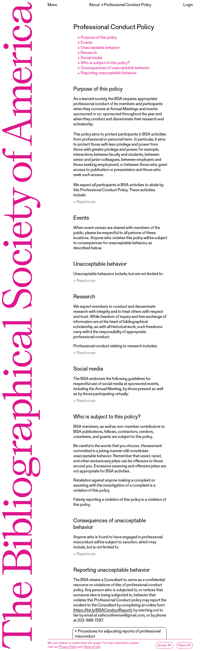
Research (89, 52)
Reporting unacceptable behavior (109, 72)
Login (188, 4)
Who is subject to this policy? (105, 62)
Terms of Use (91, 646)
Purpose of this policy (99, 37)
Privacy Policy (68, 646)
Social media (91, 57)
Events (87, 42)
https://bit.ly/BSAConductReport (102, 609)
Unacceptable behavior (100, 47)
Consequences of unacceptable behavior (115, 67)
